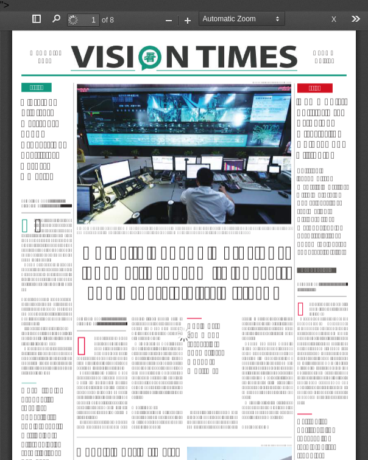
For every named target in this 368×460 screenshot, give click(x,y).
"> (184, 230)
